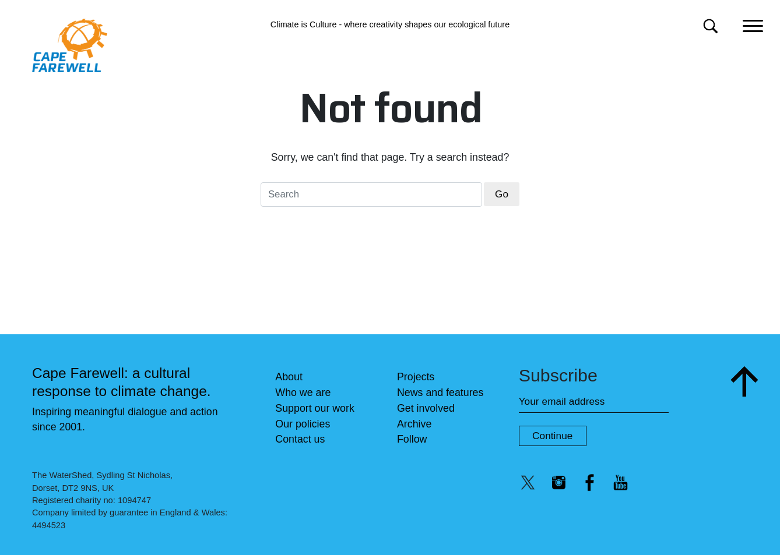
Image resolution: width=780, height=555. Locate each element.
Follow (412, 439)
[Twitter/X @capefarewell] (528, 482)
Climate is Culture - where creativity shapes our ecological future (390, 24)
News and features (440, 392)
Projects (415, 377)
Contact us (300, 439)
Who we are (303, 392)
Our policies (302, 424)
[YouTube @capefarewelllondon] (621, 482)
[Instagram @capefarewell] (559, 482)
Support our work (314, 408)
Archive (414, 424)
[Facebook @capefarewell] (590, 482)
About (289, 377)
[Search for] (710, 26)
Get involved (426, 408)
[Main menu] (753, 25)
